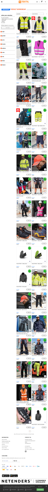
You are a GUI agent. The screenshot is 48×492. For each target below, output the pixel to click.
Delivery (3, 444)
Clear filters (8, 27)
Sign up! (15, 460)
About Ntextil (4, 439)
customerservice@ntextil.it (30, 440)
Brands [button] (3, 44)
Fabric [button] (3, 60)
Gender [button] (3, 35)
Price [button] (3, 39)
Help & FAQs (4, 447)
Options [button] (4, 48)
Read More (28, 487)
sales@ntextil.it (28, 443)
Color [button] (3, 52)
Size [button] (3, 56)
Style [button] (3, 31)
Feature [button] (3, 64)
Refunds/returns (5, 446)
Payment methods (5, 442)
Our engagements (5, 449)
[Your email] (7, 461)
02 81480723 (27, 446)
